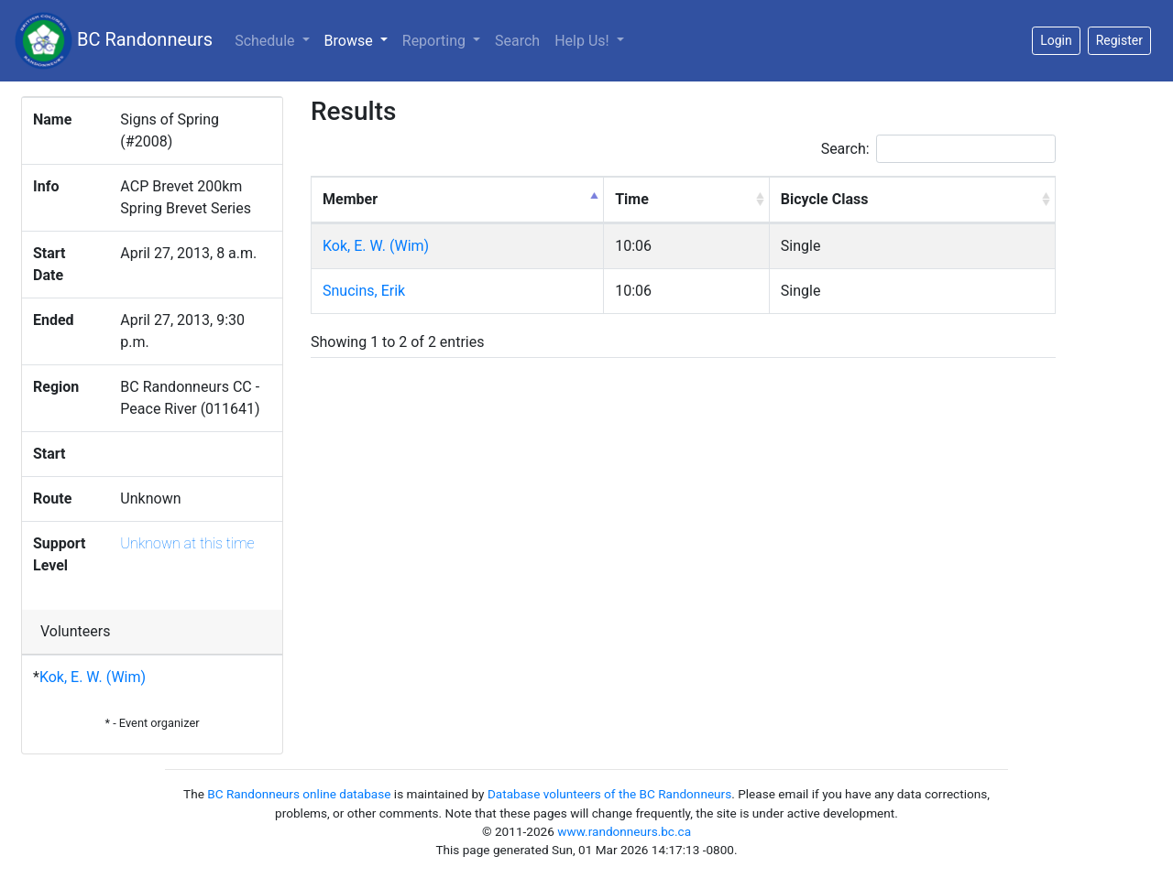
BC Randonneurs (114, 41)
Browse (359, 39)
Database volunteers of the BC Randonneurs (609, 793)
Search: (938, 149)
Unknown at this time (187, 543)
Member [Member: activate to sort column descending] (350, 199)
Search (517, 40)
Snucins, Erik (364, 290)
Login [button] (1056, 40)
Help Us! (583, 40)
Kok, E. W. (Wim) (92, 677)
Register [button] (1119, 40)
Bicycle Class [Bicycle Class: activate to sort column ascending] (825, 199)
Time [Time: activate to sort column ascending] (632, 199)
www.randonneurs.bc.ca (624, 831)
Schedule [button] (266, 40)
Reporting (435, 40)
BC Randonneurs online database (298, 793)
